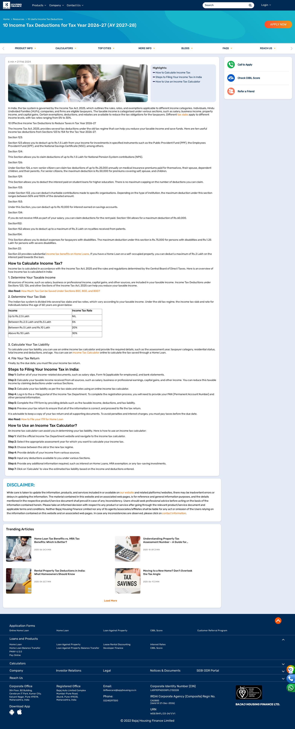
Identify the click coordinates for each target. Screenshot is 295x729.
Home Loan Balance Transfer (24, 648)
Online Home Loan (19, 630)
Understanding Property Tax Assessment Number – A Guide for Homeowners (164, 540)
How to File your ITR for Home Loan (42, 419)
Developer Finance (113, 648)
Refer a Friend (246, 91)
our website (127, 492)
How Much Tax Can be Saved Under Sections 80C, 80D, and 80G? (60, 291)
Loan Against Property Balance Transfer (77, 648)
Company (56, 5)
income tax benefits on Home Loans (67, 254)
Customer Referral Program (212, 630)
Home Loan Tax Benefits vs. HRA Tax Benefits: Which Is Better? (57, 540)
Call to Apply (245, 64)
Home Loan (62, 630)
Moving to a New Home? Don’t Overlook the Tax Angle (167, 572)
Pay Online (15, 655)
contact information (174, 513)
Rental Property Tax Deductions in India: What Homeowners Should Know (59, 572)
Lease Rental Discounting (116, 644)
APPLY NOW (278, 24)
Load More (110, 600)
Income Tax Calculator (86, 352)
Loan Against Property (115, 630)
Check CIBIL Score (249, 78)
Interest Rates (158, 644)
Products (39, 5)
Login (266, 5)
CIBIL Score (156, 630)
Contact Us (75, 5)
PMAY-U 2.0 (15, 651)
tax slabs (182, 114)
